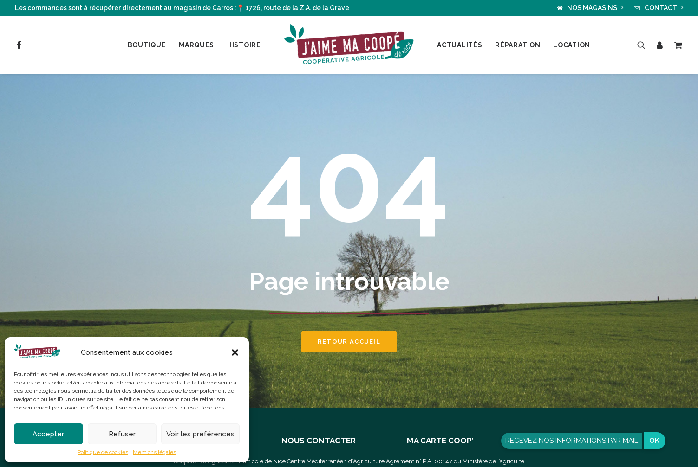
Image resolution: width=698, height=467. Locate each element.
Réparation (517, 45)
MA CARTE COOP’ (440, 440)
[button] (235, 352)
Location (571, 45)
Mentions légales (154, 452)
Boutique (147, 45)
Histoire (244, 45)
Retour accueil (349, 341)
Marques (196, 45)
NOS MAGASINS (595, 8)
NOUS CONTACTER (318, 440)
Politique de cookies (103, 452)
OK (654, 440)
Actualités (459, 45)
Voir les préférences (200, 434)
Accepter (48, 434)
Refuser (122, 434)
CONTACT (664, 8)
